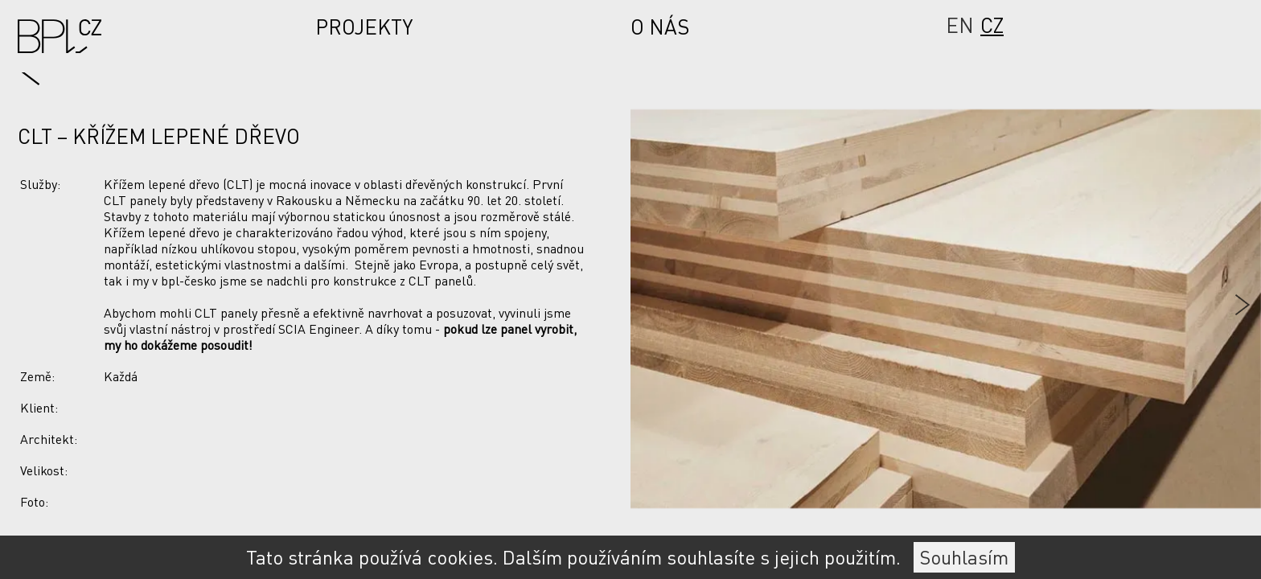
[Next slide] (1155, 305)
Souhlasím (964, 557)
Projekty (364, 26)
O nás (659, 26)
